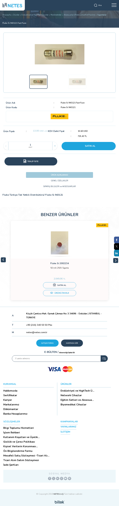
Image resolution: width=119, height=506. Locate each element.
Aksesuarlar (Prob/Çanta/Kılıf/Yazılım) (79, 15)
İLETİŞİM (65, 431)
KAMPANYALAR (69, 421)
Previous (3, 259)
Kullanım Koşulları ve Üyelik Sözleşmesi (20, 437)
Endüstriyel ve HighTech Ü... (77, 390)
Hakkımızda (10, 390)
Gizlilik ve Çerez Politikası (19, 441)
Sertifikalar (10, 395)
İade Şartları (11, 464)
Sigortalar (101, 15)
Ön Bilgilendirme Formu (17, 451)
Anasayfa (6, 15)
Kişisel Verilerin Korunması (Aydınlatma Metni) (19, 446)
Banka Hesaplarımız (15, 413)
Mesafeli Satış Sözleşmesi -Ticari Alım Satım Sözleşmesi (26, 455)
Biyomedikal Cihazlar (73, 404)
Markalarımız (11, 404)
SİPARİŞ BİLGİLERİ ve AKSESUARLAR (59, 186)
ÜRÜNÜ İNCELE (59, 293)
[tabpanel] (59, 260)
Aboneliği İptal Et (67, 352)
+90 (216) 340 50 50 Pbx (39, 325)
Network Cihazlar (71, 395)
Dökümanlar (10, 409)
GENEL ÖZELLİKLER (59, 180)
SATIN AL (90, 146)
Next (115, 260)
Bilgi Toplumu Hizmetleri (18, 428)
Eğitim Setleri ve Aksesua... (77, 400)
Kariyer (7, 400)
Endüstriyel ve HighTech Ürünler (35, 15)
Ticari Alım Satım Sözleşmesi (21, 460)
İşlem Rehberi (11, 432)
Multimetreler (56, 15)
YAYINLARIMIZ (68, 426)
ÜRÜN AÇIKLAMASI (59, 175)
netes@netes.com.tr (36, 332)
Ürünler (16, 15)
